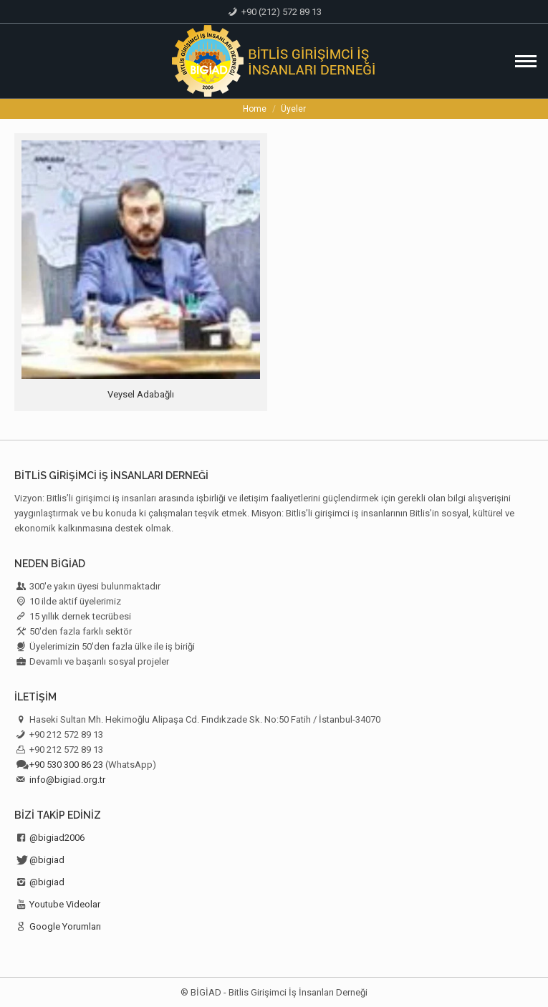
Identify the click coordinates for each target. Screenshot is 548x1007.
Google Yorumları (65, 926)
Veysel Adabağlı (140, 394)
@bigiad (46, 859)
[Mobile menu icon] (526, 61)
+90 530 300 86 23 (66, 764)
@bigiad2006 (57, 837)
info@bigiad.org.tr (67, 779)
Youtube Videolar (64, 904)
